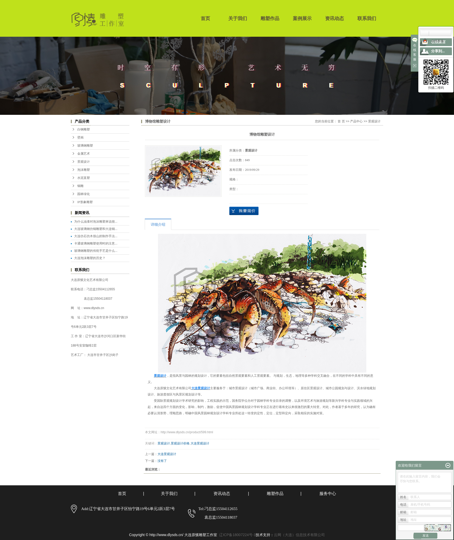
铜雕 (80, 186)
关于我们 (237, 18)
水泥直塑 (83, 178)
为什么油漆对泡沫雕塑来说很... (95, 221)
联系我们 (366, 18)
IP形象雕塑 (85, 202)
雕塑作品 (270, 18)
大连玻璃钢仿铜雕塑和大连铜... (95, 229)
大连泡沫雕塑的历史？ (89, 258)
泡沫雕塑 (83, 170)
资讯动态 (334, 18)
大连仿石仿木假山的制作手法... (95, 236)
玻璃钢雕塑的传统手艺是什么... (95, 251)
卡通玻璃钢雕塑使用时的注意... (95, 243)
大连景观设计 (200, 443)
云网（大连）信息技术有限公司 (299, 535)
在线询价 (243, 211)
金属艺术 (83, 153)
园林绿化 (83, 194)
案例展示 (302, 18)
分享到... (438, 51)
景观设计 (83, 162)
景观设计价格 (180, 443)
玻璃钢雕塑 (85, 145)
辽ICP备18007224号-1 (237, 535)
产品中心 (356, 121)
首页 (205, 18)
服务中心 (327, 493)
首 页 (341, 121)
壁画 (80, 137)
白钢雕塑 (83, 129)
